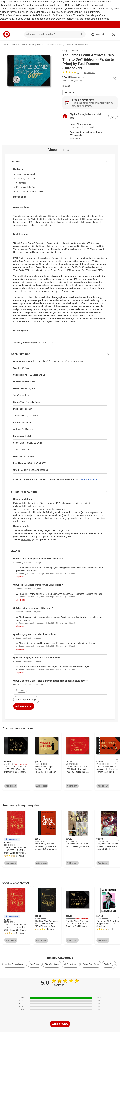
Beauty (74, 5)
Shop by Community (84, 12)
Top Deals (86, 15)
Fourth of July (47, 1)
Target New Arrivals (10, 1)
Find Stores (103, 18)
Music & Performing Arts (77, 44)
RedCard (78, 18)
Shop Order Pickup (27, 18)
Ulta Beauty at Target (61, 12)
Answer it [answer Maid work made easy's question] (22, 690)
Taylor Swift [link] (109, 964)
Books (40, 44)
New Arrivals (31, 15)
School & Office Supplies (49, 8)
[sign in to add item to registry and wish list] (113, 116)
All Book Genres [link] (70, 964)
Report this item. (89, 479)
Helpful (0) (50, 573)
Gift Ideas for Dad (30, 1)
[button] (12, 839)
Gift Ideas (30, 12)
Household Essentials (53, 5)
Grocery (37, 5)
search (83, 34)
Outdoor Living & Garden (20, 5)
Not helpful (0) (61, 573)
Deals (11, 15)
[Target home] (6, 34)
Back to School (65, 15)
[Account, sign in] (98, 34)
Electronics (84, 8)
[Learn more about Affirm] (90, 135)
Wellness (22, 8)
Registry (69, 18)
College (77, 15)
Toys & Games (70, 8)
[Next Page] (117, 761)
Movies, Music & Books (23, 44)
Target (5, 44)
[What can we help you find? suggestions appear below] (55, 34)
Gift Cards (40, 12)
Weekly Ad (11, 18)
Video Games (97, 8)
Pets (48, 12)
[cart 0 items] (113, 34)
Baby (68, 5)
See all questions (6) (26, 699)
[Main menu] (17, 34)
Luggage (31, 8)
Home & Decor (95, 1)
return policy (27, 539)
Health (13, 8)
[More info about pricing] (115, 78)
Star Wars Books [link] (52, 964)
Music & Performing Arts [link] (14, 964)
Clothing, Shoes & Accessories (70, 1)
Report (72, 573)
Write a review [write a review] (60, 1023)
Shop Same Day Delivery (51, 18)
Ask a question (23, 706)
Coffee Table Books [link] (91, 964)
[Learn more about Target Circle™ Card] (90, 126)
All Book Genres (54, 44)
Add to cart (69, 92)
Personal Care (86, 5)
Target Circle (90, 18)
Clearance (19, 15)
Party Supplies (17, 12)
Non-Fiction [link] (34, 964)
